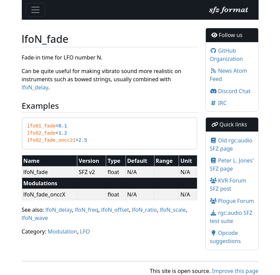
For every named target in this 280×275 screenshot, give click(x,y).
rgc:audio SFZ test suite (231, 217)
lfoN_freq (86, 209)
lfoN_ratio (144, 209)
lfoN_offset (115, 209)
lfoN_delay (35, 87)
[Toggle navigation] (35, 10)
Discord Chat (230, 91)
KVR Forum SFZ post (228, 184)
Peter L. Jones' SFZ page (232, 164)
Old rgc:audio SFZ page (231, 144)
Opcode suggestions (225, 237)
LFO (85, 231)
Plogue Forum (232, 201)
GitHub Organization (226, 55)
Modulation (62, 231)
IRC (218, 103)
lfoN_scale (173, 209)
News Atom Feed (228, 75)
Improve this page (235, 271)
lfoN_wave (35, 218)
